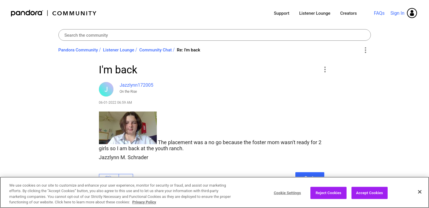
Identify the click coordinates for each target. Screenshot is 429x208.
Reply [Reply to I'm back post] (310, 178)
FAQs (379, 13)
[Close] (419, 193)
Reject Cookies (328, 194)
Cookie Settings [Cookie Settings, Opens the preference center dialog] (287, 194)
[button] (325, 69)
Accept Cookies (369, 194)
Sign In (397, 13)
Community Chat (155, 50)
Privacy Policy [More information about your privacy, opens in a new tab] (144, 204)
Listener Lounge (314, 13)
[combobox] (214, 35)
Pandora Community (54, 13)
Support (281, 13)
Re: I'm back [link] (188, 50)
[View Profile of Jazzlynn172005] (137, 85)
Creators (348, 13)
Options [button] (365, 50)
